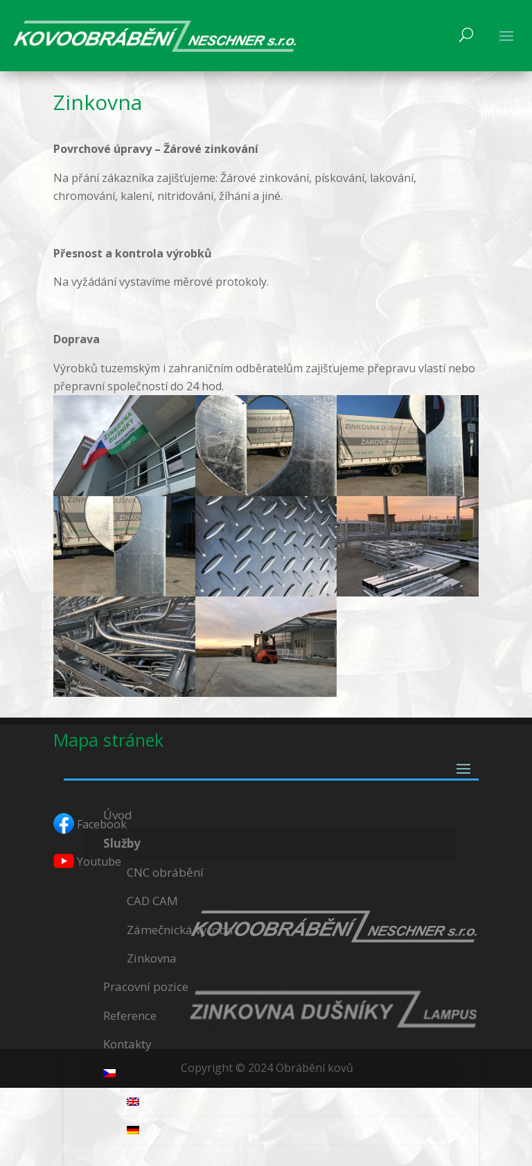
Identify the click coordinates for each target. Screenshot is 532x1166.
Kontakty (127, 1044)
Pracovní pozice (145, 986)
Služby (122, 843)
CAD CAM (152, 901)
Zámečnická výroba (180, 930)
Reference (130, 1015)
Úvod (117, 815)
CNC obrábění (165, 872)
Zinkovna (152, 958)
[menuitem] (271, 1073)
